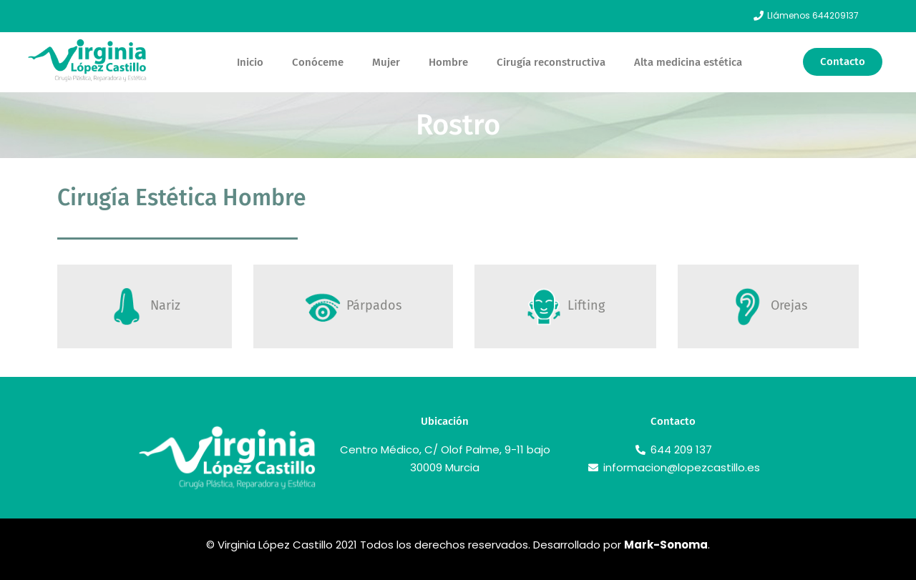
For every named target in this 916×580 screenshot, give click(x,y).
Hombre (448, 62)
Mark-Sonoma (666, 544)
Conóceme (318, 62)
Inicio (250, 62)
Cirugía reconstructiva (551, 62)
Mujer (386, 62)
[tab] (144, 306)
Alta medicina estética (688, 62)
